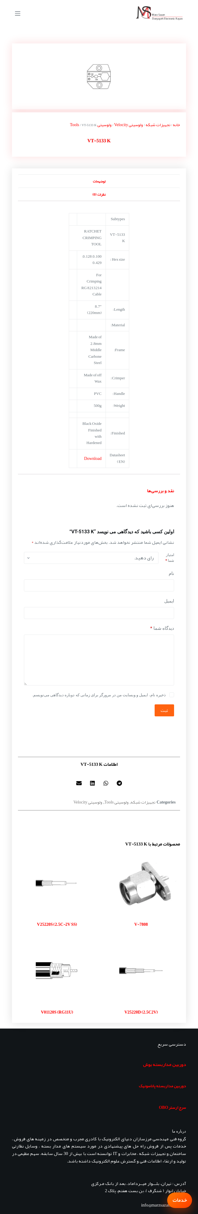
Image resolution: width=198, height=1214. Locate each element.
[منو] (17, 13)
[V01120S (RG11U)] (57, 970)
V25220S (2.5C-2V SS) (57, 924)
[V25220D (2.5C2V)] (141, 970)
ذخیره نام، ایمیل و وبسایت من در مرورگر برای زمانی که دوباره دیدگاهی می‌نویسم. (99, 695)
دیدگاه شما (162, 628)
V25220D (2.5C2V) (141, 1012)
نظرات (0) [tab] (99, 194)
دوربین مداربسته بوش (164, 1064)
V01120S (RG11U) (57, 1012)
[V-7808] (141, 883)
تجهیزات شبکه (158, 124)
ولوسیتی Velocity (128, 124)
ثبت (164, 710)
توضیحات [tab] (99, 181)
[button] (119, 783)
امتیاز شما (169, 558)
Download (92, 458)
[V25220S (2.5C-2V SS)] (57, 883)
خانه (176, 124)
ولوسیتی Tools (116, 802)
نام (171, 573)
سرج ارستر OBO (172, 1107)
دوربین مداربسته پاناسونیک (162, 1086)
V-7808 (141, 924)
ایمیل (169, 601)
